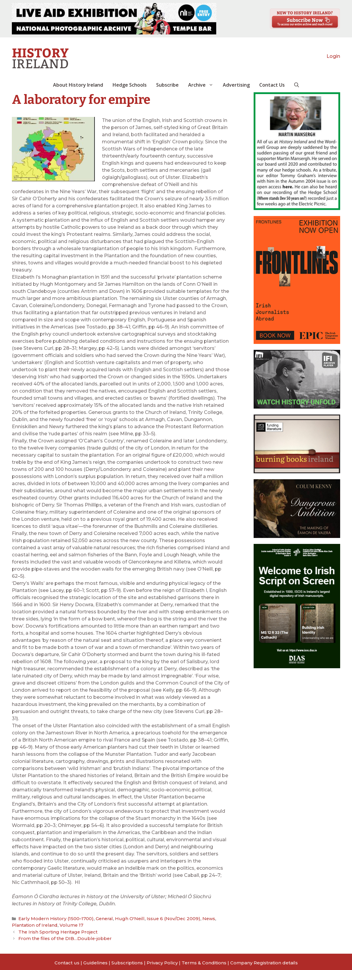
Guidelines (95, 960)
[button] (296, 84)
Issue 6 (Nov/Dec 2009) (156, 918)
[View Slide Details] (114, 18)
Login (333, 56)
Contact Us (272, 85)
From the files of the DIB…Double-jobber (60, 936)
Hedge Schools (130, 85)
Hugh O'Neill (117, 918)
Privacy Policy (162, 960)
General (95, 918)
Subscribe (167, 85)
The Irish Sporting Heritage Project (54, 930)
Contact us (67, 960)
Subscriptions (127, 960)
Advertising (236, 85)
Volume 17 (38, 924)
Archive (203, 84)
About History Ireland (78, 85)
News (189, 918)
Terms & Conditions (204, 960)
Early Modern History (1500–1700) (51, 918)
